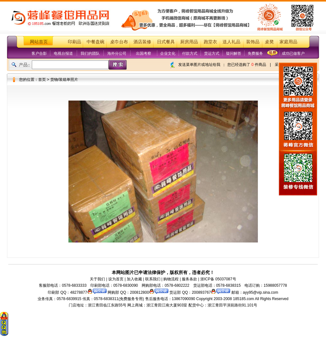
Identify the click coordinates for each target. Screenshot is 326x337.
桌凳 (269, 41)
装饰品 (252, 41)
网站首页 (39, 41)
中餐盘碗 (95, 41)
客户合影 (39, 53)
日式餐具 (166, 41)
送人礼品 (231, 41)
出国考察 (143, 53)
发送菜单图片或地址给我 (199, 64)
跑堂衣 (210, 41)
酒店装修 (142, 41)
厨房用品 (189, 41)
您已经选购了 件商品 (246, 64)
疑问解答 (233, 53)
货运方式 (211, 53)
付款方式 (189, 53)
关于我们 (97, 279)
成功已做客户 (293, 53)
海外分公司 (116, 53)
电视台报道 (63, 53)
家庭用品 (288, 41)
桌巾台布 (119, 41)
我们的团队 (90, 53)
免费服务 (255, 53)
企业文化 (167, 53)
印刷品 (74, 41)
